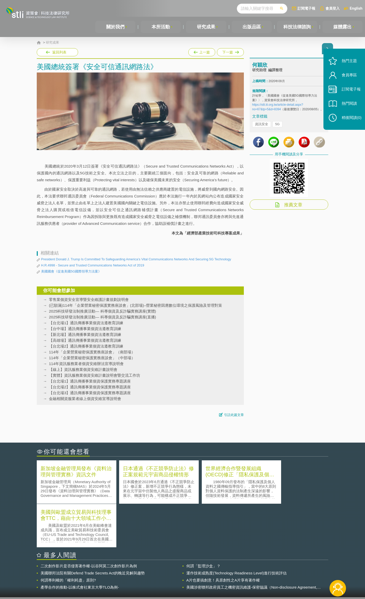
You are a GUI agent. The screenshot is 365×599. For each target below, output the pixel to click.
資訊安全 (261, 124)
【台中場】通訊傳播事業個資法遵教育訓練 (85, 328)
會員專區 (347, 78)
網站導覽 (215, 578)
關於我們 (115, 27)
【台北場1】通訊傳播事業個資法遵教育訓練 (86, 323)
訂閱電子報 (306, 8)
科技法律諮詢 (297, 27)
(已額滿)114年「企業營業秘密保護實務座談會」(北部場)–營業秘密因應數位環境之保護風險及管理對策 (135, 305)
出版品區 (252, 27)
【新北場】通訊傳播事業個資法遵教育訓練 (85, 334)
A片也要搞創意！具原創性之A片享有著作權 (223, 536)
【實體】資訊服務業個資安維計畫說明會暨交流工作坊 (94, 375)
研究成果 (206, 27)
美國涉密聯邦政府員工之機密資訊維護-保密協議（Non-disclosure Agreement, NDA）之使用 (251, 543)
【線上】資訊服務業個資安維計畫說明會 (83, 369)
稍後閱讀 (350, 121)
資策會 (255, 571)
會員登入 (332, 8)
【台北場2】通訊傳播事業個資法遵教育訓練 (86, 346)
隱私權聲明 (186, 571)
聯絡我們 (184, 578)
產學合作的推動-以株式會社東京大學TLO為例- (80, 543)
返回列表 (59, 52)
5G (277, 124)
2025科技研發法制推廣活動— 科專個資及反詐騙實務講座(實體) (102, 311)
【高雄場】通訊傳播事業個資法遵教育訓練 (85, 340)
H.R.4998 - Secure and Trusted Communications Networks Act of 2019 (92, 265)
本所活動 (161, 27)
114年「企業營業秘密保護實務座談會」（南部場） (92, 352)
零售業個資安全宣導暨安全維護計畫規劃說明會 (89, 299)
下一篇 (230, 51)
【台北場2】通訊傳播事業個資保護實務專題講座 (90, 387)
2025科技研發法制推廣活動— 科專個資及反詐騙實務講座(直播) (102, 317)
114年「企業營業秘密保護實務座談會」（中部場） (92, 358)
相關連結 (284, 571)
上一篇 (201, 51)
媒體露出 (342, 27)
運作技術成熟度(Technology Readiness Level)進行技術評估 (236, 529)
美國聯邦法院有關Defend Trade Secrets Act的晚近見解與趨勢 (93, 529)
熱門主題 (347, 64)
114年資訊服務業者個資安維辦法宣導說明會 (86, 363)
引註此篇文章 (234, 415)
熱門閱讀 (347, 106)
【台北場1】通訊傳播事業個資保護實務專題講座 (90, 381)
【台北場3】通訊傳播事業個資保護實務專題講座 (90, 393)
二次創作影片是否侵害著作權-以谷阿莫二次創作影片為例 (89, 522)
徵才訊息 (215, 571)
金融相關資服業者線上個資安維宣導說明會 (85, 398)
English (356, 8)
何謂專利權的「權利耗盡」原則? (68, 536)
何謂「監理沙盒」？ (203, 522)
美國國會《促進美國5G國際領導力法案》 (71, 271)
